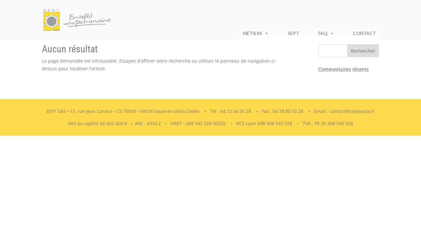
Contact (364, 33)
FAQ (326, 33)
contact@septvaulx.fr (352, 111)
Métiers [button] (256, 33)
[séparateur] (278, 33)
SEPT (293, 33)
